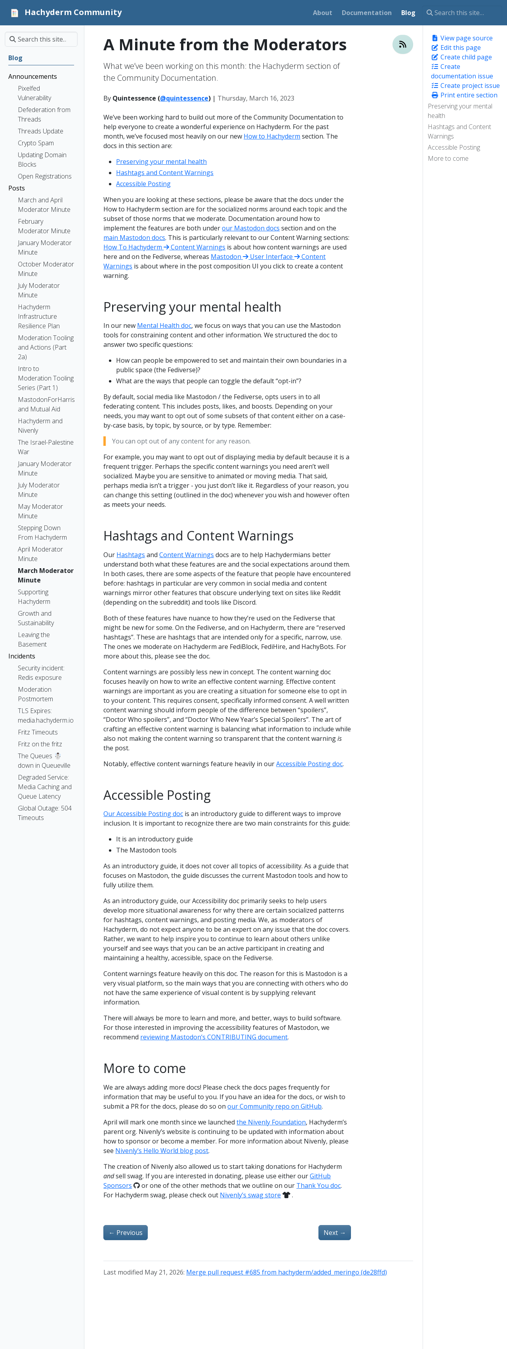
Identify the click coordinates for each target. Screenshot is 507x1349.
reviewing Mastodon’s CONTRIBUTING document (214, 1037)
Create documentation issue (462, 71)
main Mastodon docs (134, 237)
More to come (448, 158)
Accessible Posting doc (309, 763)
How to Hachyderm (272, 136)
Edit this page (456, 47)
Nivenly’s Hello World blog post (161, 1150)
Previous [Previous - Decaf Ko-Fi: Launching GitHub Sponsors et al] (126, 1232)
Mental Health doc (164, 325)
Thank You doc (318, 1185)
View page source (462, 38)
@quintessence (184, 98)
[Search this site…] (462, 13)
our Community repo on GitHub (274, 1106)
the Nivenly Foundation (271, 1122)
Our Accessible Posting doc (143, 813)
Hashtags (130, 554)
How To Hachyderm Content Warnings (164, 247)
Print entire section (464, 95)
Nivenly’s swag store (250, 1195)
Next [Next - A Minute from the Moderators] (335, 1232)
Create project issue (465, 85)
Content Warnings (186, 554)
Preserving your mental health (460, 111)
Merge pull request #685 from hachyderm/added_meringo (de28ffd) (286, 1272)
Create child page (461, 57)
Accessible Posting (454, 147)
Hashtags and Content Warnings (459, 131)
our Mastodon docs (251, 228)
